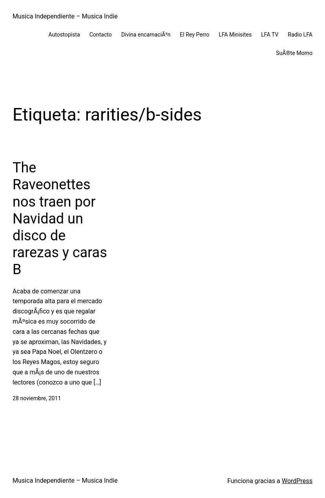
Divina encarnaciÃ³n (146, 34)
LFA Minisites (235, 34)
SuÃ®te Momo (294, 53)
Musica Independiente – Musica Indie (65, 16)
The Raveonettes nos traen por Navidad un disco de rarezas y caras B (60, 218)
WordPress (297, 481)
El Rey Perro (194, 34)
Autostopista (64, 34)
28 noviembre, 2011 (37, 398)
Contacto (100, 34)
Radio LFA (300, 34)
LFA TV (269, 34)
